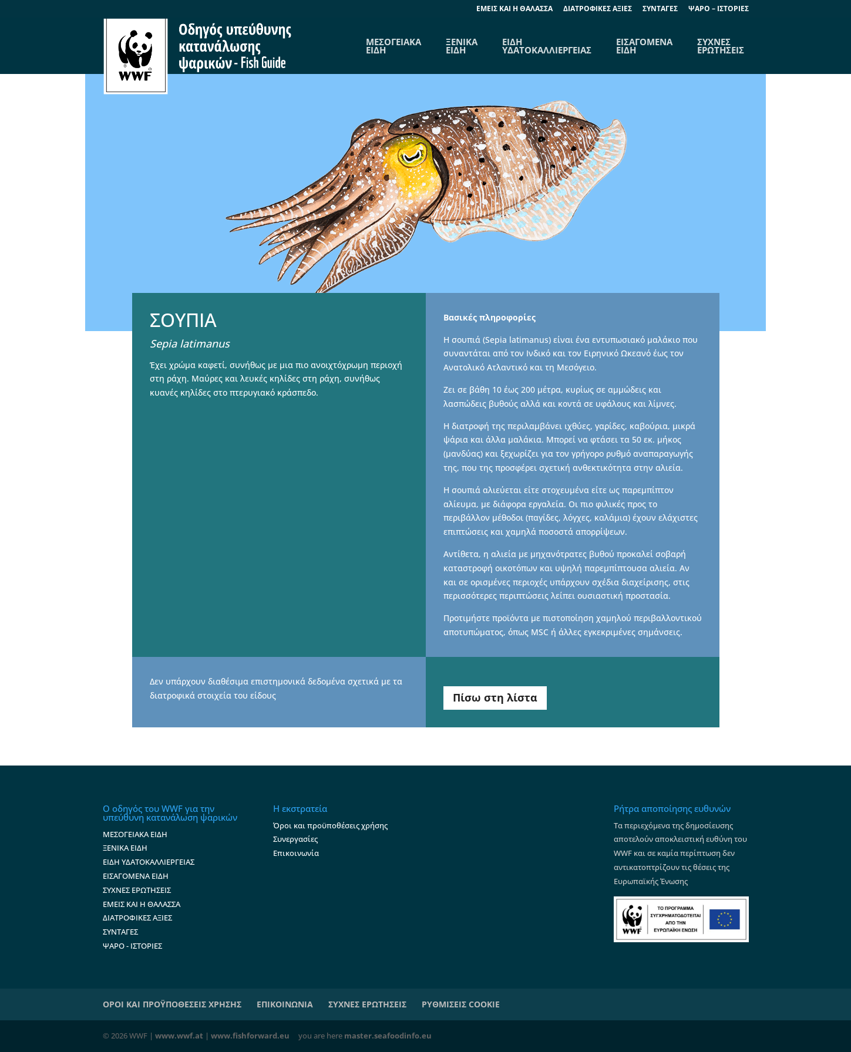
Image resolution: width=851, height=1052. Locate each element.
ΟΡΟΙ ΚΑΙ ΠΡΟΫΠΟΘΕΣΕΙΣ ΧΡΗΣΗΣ (172, 1004)
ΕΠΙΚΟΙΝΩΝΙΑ (285, 1004)
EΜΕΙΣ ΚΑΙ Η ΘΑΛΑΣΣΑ (514, 9)
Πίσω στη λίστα (495, 697)
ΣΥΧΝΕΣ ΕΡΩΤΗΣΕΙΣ (720, 46)
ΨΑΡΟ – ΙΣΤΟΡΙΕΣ (718, 9)
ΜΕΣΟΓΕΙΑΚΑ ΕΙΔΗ (135, 834)
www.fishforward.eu (250, 1035)
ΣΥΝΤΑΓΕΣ (660, 9)
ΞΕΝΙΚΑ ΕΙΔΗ (461, 46)
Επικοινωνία (296, 853)
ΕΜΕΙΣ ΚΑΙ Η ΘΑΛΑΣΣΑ (141, 904)
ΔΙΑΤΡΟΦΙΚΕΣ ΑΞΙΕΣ (597, 9)
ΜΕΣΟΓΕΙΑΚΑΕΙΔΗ (393, 46)
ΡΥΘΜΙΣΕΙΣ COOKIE (461, 1004)
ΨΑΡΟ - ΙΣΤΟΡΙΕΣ (132, 945)
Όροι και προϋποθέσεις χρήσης (330, 825)
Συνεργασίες (295, 839)
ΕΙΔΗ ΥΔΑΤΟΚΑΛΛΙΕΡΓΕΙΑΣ (546, 46)
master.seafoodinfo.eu (388, 1035)
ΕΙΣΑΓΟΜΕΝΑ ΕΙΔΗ (644, 46)
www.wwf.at (179, 1035)
